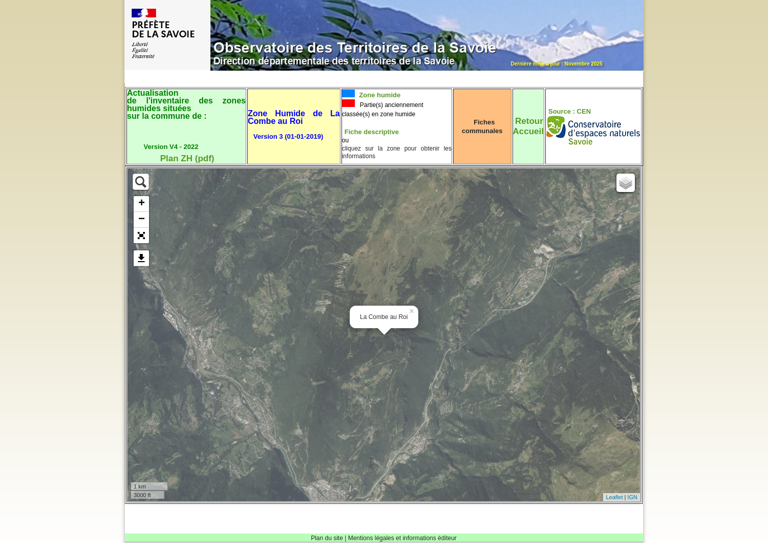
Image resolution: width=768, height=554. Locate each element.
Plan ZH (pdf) (187, 158)
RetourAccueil (528, 126)
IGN (632, 497)
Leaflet (614, 497)
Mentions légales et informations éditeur (402, 538)
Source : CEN (569, 111)
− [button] (141, 219)
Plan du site (327, 538)
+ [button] (141, 203)
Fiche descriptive (372, 132)
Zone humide (379, 95)
